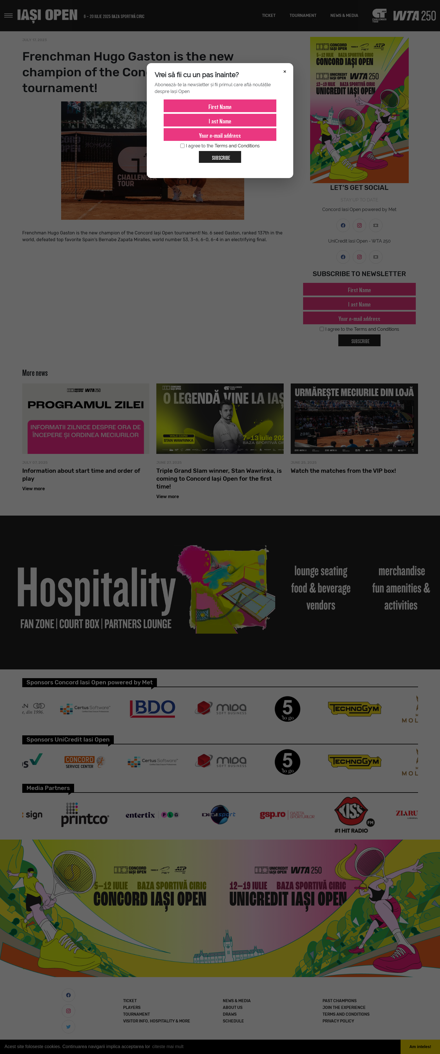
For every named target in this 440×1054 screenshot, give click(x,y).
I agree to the (220, 146)
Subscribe (218, 156)
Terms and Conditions (237, 145)
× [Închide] (284, 71)
